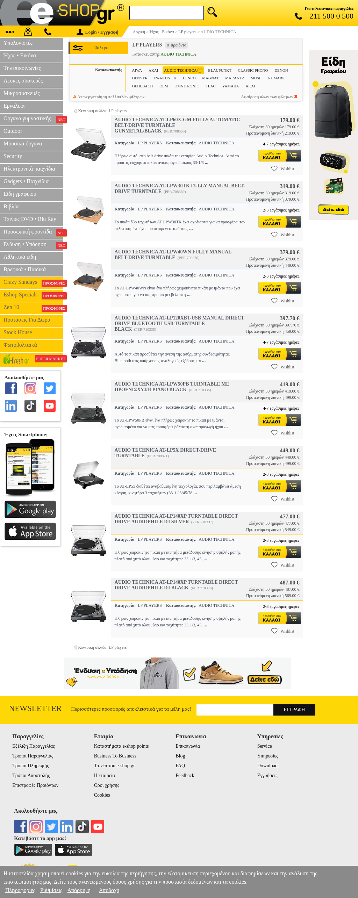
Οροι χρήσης (106, 785)
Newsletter (35, 708)
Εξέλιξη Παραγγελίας (33, 746)
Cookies (102, 795)
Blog (180, 756)
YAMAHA (230, 86)
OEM (163, 86)
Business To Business (115, 756)
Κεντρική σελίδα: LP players (102, 110)
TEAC (211, 86)
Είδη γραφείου (19, 194)
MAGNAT (210, 78)
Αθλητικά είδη (19, 257)
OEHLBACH (142, 86)
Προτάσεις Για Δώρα (26, 320)
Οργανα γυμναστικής (33, 119)
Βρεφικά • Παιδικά (24, 269)
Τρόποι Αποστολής (31, 775)
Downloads (268, 765)
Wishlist (282, 168)
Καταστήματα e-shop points (121, 746)
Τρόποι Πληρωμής (30, 765)
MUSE (256, 78)
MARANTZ (234, 78)
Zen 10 (33, 308)
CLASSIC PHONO (253, 70)
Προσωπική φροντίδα (33, 232)
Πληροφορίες (20, 890)
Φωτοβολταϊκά (20, 345)
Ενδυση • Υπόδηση (33, 245)
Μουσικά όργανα (22, 143)
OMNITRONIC (186, 86)
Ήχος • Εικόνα (19, 55)
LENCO (189, 78)
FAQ (180, 765)
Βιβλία (11, 206)
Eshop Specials (33, 295)
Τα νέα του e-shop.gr (114, 765)
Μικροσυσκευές (21, 93)
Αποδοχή (109, 890)
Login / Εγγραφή (98, 32)
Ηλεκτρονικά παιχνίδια (29, 169)
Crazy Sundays (33, 283)
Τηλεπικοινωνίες (22, 68)
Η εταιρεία (104, 775)
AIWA (137, 70)
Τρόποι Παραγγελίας (32, 756)
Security (12, 156)
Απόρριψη (78, 890)
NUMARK (276, 78)
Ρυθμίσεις (51, 890)
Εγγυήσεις (267, 775)
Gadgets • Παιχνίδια (26, 181)
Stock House (17, 332)
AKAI (153, 70)
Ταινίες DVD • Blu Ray (29, 219)
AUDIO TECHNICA (183, 70)
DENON (281, 70)
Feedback (185, 775)
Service (264, 746)
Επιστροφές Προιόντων (35, 785)
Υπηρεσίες (267, 756)
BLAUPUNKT (219, 70)
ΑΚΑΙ (250, 86)
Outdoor (12, 131)
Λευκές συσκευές (23, 81)
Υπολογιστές (18, 43)
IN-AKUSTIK (165, 78)
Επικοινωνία (188, 746)
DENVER (140, 78)
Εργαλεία (13, 106)
